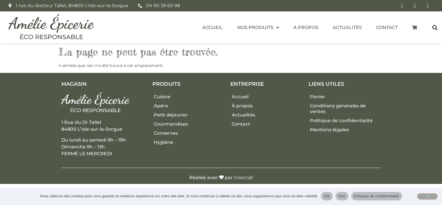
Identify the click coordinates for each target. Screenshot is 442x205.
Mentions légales (329, 129)
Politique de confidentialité (341, 120)
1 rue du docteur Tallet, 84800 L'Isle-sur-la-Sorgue (72, 5)
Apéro (161, 105)
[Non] (427, 196)
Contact (387, 27)
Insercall (243, 177)
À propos (305, 27)
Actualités (347, 27)
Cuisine (162, 96)
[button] (434, 27)
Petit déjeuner (171, 115)
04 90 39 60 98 (163, 5)
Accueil (212, 27)
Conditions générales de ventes (338, 108)
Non (342, 196)
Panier (317, 96)
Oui (327, 196)
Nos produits (258, 27)
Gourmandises (171, 124)
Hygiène (163, 142)
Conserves (166, 133)
